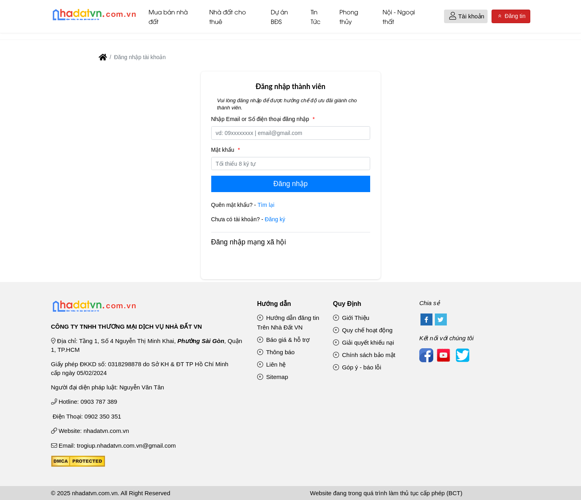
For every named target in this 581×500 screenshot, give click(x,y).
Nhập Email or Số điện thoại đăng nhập (264, 119)
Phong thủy (348, 16)
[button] (452, 17)
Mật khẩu (226, 149)
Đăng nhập (291, 184)
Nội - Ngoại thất (399, 16)
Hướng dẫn (274, 303)
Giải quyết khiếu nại (363, 342)
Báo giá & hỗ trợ (283, 339)
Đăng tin (510, 16)
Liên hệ (271, 364)
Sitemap (272, 376)
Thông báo (276, 352)
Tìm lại (266, 205)
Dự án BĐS (279, 16)
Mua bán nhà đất (168, 16)
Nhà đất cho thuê (227, 16)
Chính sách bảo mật (364, 354)
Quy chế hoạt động (363, 330)
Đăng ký (275, 219)
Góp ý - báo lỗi (357, 367)
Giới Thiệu (351, 317)
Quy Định (347, 303)
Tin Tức (316, 16)
